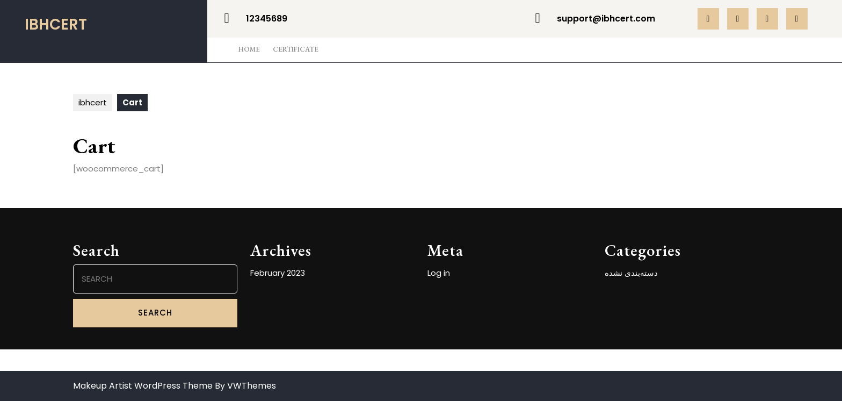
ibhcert (56, 24)
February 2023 (277, 272)
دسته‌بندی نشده (631, 272)
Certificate (295, 49)
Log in (438, 272)
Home (249, 49)
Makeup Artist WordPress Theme (143, 385)
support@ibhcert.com (606, 18)
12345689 (266, 18)
